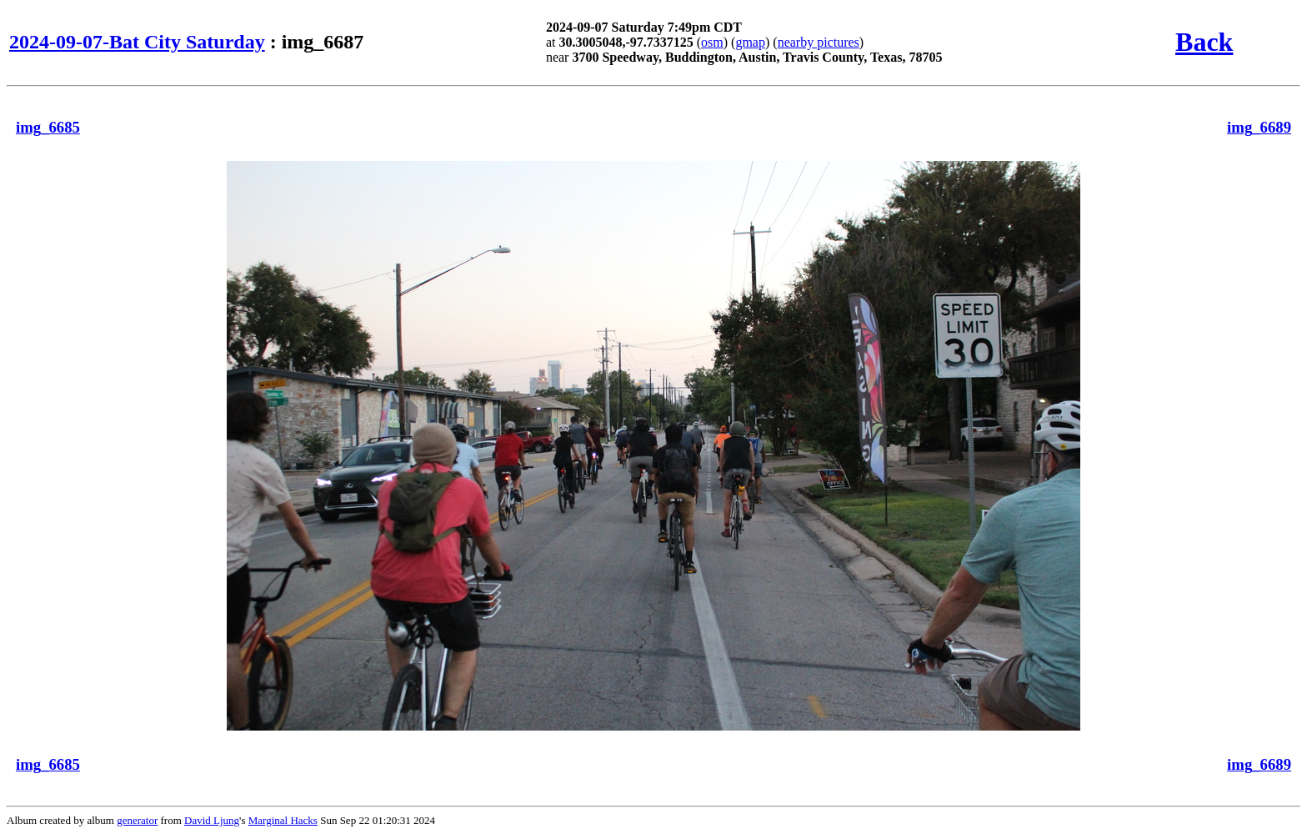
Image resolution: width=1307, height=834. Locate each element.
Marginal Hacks (283, 820)
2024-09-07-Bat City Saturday (137, 42)
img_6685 (48, 127)
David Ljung (211, 820)
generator (137, 820)
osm (712, 42)
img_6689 (1259, 127)
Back (1204, 42)
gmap (750, 42)
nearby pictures (818, 42)
